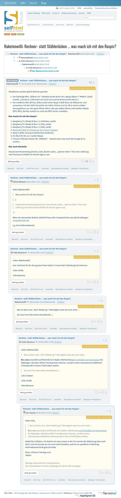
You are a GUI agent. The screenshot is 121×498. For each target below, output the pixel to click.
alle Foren (20, 168)
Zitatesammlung (68, 13)
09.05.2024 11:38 (46, 342)
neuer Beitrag (34, 13)
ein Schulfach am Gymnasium (86, 359)
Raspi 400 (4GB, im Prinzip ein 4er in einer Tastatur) (35, 130)
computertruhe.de (21, 220)
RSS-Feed (70, 25)
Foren (55, 13)
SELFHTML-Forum (33, 25)
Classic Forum (79, 493)
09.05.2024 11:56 (43, 413)
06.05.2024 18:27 (29, 84)
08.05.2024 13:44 (37, 252)
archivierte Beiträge (82, 25)
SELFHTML (10, 3)
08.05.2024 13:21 (33, 181)
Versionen (41, 84)
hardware (52, 84)
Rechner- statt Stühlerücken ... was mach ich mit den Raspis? (48, 80)
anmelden (45, 168)
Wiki (23, 3)
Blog (43, 3)
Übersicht (46, 13)
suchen (81, 13)
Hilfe (89, 13)
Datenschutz (56, 493)
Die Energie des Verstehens (26, 493)
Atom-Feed (60, 25)
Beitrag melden (14, 161)
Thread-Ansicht (48, 25)
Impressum (45, 493)
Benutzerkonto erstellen (60, 168)
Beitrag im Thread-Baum (80, 168)
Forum (33, 3)
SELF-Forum (12, 80)
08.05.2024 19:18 (37, 302)
